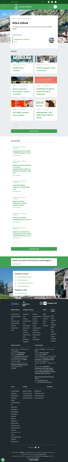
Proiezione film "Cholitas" (22, 39)
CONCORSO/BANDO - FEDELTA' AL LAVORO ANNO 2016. (21, 187)
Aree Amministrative (16, 316)
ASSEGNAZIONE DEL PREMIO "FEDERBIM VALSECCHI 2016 (22, 152)
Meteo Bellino (38, 391)
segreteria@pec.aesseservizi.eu (44, 382)
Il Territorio (53, 320)
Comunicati (45, 325)
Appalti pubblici (26, 325)
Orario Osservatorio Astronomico (42, 395)
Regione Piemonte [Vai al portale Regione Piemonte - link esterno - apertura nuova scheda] (15, 2)
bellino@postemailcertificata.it (21, 356)
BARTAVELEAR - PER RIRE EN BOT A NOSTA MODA (45, 115)
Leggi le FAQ (14, 407)
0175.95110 (16, 351)
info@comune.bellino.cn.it (20, 358)
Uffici (12, 318)
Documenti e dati (34, 249)
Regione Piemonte (27, 391)
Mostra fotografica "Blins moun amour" (46, 69)
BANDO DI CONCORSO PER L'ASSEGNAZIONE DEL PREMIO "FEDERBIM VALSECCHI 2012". (22, 234)
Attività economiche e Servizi (53, 334)
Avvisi (44, 323)
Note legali (13, 430)
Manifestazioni (46, 316)
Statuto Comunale (15, 425)
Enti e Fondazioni (15, 323)
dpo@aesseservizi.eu (43, 380)
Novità (15, 64)
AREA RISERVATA (33, 460)
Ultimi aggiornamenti (16, 437)
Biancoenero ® (45, 456)
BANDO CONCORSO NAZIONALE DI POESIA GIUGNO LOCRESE (20, 203)
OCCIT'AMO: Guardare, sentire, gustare (21, 113)
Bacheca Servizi (14, 423)
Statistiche (13, 439)
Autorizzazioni (26, 328)
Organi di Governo (15, 314)
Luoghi (52, 318)
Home (13, 18)
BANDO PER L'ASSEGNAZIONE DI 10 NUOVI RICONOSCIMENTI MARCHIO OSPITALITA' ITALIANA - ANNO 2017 (22, 169)
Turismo (34, 337)
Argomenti (19, 18)
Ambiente (25, 318)
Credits (12, 434)
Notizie (44, 314)
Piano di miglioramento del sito (15, 402)
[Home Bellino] (23, 7)
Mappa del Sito (14, 441)
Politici (12, 330)
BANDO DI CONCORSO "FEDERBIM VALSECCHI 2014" (22, 218)
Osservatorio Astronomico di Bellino (31, 398)
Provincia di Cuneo (27, 393)
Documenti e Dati (15, 321)
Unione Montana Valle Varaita (30, 395)
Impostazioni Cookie (15, 432)
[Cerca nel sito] (55, 6)
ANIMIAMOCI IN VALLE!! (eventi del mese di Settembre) (45, 91)
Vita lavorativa (36, 339)
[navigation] (3, 6)
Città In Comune (39, 454)
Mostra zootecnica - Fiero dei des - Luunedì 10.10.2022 (21, 91)
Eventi (52, 315)
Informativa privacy (15, 428)
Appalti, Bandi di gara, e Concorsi (19, 147)
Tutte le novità (34, 131)
